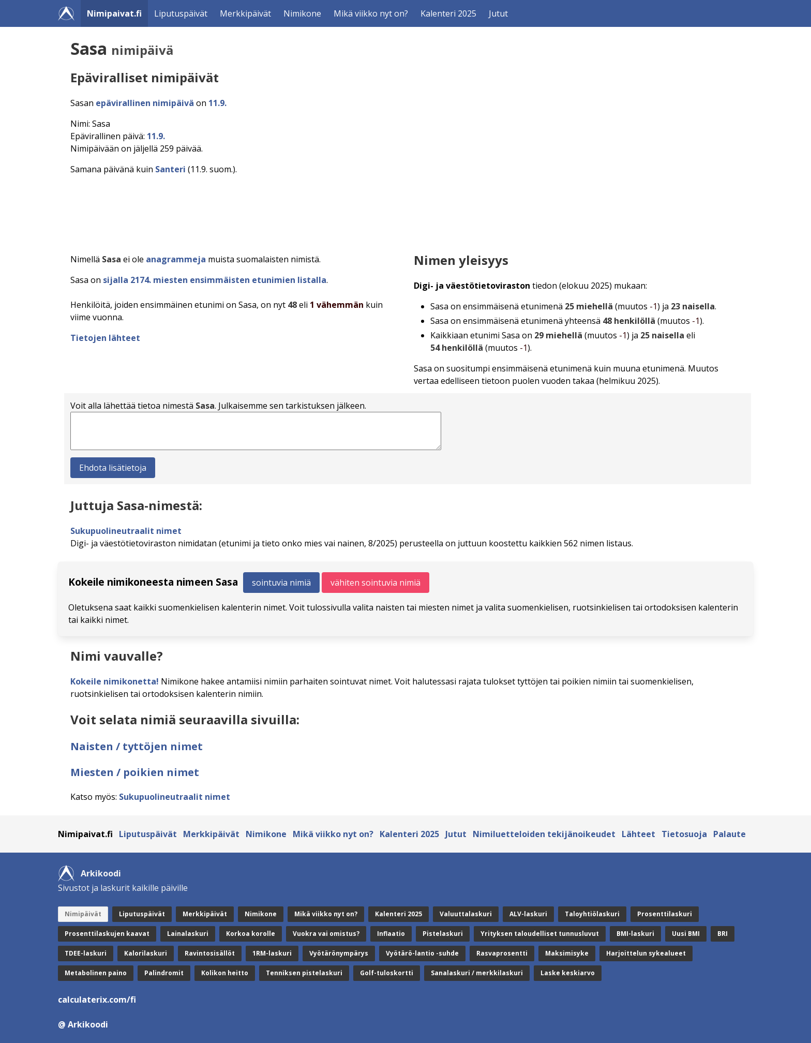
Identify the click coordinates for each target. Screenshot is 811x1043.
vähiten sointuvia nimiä (375, 582)
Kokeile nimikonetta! (114, 681)
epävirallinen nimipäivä (145, 103)
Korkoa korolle (250, 933)
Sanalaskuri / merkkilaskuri (477, 973)
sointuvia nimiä (281, 582)
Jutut (498, 13)
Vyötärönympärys (338, 953)
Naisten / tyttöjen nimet (136, 746)
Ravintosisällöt (210, 953)
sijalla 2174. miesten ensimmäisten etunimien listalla (214, 280)
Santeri (170, 169)
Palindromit (164, 973)
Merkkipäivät (245, 13)
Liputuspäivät (180, 13)
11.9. (217, 103)
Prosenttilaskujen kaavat (107, 933)
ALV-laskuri (528, 914)
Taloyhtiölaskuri (592, 914)
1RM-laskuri (272, 953)
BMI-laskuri (635, 933)
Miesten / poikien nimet (134, 772)
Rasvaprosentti (502, 953)
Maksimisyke (567, 953)
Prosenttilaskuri (664, 914)
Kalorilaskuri (145, 953)
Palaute (729, 834)
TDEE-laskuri (86, 953)
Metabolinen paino (96, 973)
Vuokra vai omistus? (326, 933)
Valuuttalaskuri (466, 914)
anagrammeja (176, 259)
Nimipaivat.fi (114, 13)
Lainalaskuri (187, 933)
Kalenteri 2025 (448, 13)
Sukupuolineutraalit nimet (126, 531)
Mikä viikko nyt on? (371, 13)
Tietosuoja (684, 834)
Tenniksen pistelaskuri (304, 973)
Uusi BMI (686, 933)
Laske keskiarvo (567, 973)
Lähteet (638, 834)
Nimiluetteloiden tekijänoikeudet (544, 834)
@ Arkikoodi (83, 1024)
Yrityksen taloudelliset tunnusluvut (539, 933)
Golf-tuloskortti (386, 973)
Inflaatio (391, 933)
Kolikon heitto (224, 973)
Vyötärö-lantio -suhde (422, 953)
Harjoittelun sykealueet (646, 953)
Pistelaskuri (443, 933)
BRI (722, 933)
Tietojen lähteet (105, 338)
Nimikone (302, 13)
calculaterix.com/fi (97, 999)
